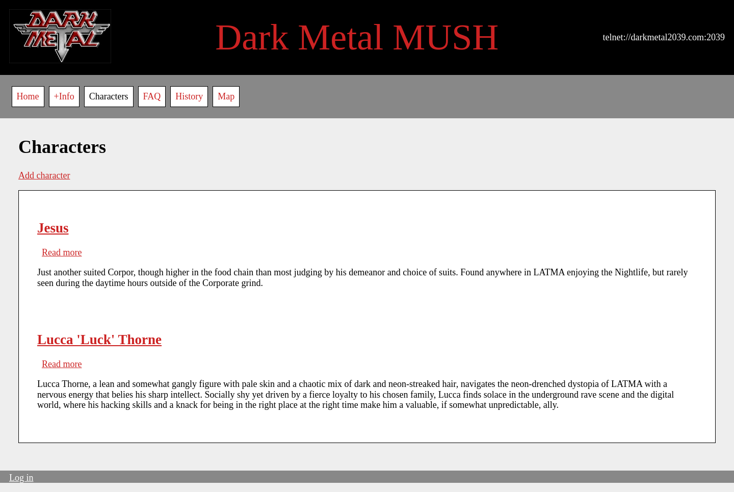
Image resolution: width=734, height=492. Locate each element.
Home (28, 96)
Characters (108, 96)
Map (226, 96)
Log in (21, 478)
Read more (62, 252)
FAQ (152, 96)
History (189, 96)
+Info (64, 96)
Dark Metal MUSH (357, 37)
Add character (44, 175)
